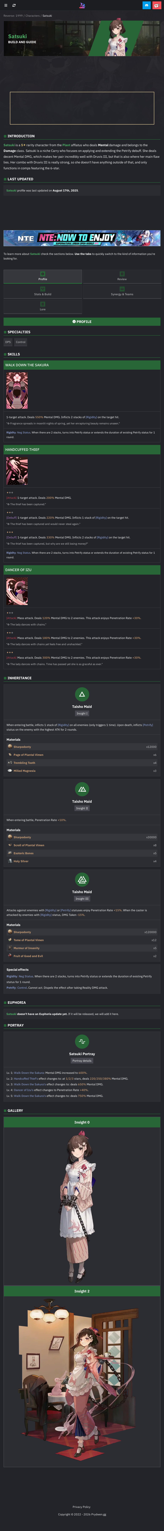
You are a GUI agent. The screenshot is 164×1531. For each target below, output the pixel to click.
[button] (147, 5)
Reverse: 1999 (13, 15)
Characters (33, 15)
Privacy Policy (81, 1507)
